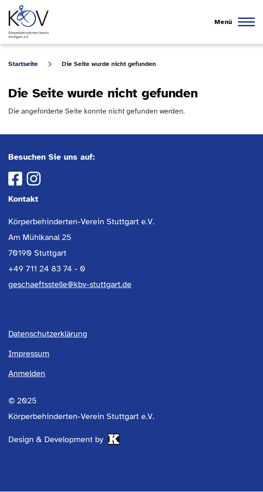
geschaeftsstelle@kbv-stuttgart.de (70, 284)
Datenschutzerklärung (47, 334)
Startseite (23, 64)
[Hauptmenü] (231, 22)
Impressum (28, 353)
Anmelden (26, 373)
